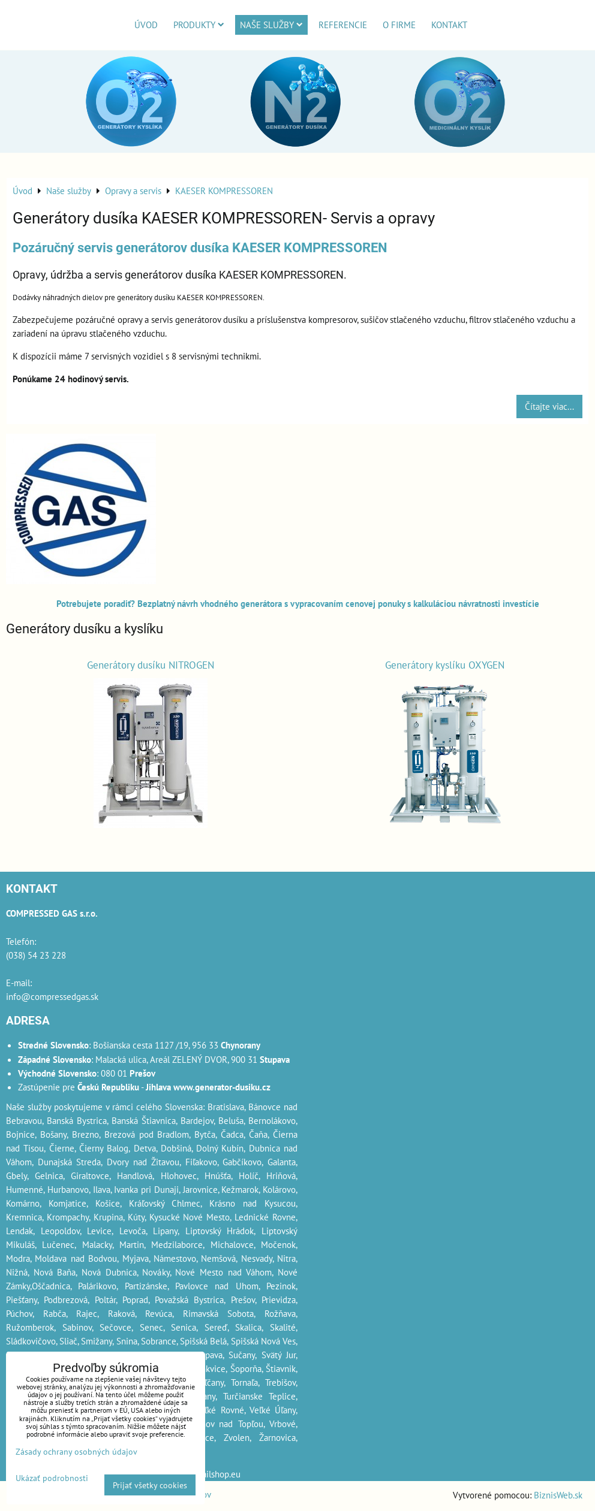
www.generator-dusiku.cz (222, 1087)
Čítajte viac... (549, 406)
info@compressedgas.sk (52, 996)
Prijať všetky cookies (150, 1485)
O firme (399, 25)
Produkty (198, 25)
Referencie (342, 25)
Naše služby (271, 25)
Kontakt (449, 25)
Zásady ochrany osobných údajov (76, 1451)
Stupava (208, 1355)
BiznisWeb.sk (558, 1495)
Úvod (146, 25)
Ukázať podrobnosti (52, 1478)
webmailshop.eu (210, 1474)
